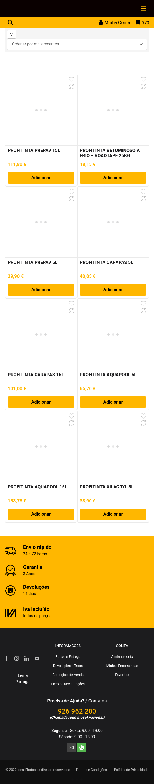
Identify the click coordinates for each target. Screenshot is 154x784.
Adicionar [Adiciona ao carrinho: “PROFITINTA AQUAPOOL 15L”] (41, 514)
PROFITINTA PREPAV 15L (34, 150)
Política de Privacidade (131, 769)
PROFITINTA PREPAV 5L (32, 262)
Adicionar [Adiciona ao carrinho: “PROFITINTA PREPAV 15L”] (41, 177)
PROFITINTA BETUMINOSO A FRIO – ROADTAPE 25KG (110, 153)
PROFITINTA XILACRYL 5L (107, 487)
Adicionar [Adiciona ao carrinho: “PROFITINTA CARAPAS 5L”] (113, 289)
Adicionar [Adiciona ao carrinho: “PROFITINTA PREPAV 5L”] (41, 289)
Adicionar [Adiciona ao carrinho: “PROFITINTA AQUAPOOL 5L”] (113, 402)
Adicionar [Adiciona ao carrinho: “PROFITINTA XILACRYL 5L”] (113, 514)
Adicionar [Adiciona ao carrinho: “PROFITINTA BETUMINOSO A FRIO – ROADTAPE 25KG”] (113, 177)
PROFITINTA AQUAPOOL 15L (37, 487)
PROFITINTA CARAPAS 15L (36, 374)
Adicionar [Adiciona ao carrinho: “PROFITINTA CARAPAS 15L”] (41, 402)
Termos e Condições (91, 769)
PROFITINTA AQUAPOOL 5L (108, 374)
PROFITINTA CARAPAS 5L (106, 262)
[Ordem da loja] (77, 44)
